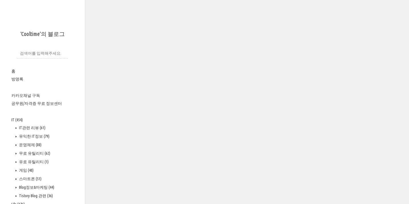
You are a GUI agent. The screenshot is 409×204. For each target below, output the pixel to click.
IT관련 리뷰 (31, 128)
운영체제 (29, 145)
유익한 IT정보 (33, 136)
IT (17, 120)
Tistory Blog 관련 (35, 196)
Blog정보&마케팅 (36, 187)
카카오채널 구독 (25, 95)
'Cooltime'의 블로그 (42, 34)
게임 (26, 170)
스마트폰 (29, 179)
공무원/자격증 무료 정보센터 (36, 103)
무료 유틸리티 (34, 153)
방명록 (17, 79)
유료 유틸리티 (33, 162)
